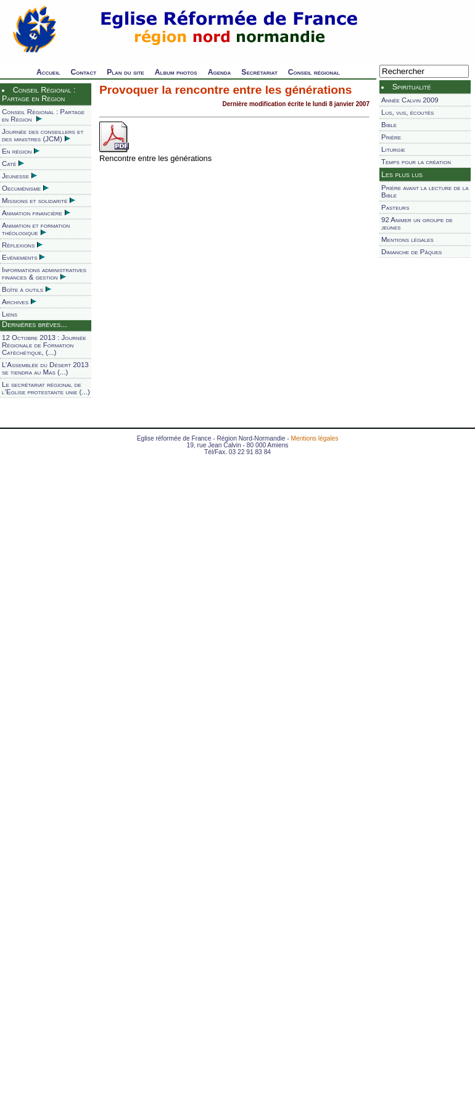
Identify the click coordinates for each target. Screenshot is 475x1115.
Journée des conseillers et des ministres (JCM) (42, 135)
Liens (9, 314)
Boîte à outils (26, 289)
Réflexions (22, 245)
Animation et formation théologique (36, 229)
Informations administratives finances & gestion (44, 273)
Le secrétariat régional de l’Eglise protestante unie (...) (46, 388)
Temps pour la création (416, 161)
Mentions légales (407, 239)
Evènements (23, 257)
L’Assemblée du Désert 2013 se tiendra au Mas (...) (45, 368)
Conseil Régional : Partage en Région (43, 115)
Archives (19, 301)
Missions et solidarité (38, 200)
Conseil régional (314, 72)
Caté (13, 163)
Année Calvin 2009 (410, 100)
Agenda (219, 72)
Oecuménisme (25, 188)
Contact (83, 72)
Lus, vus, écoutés (407, 112)
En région (20, 151)
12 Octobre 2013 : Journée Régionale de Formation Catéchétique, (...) (44, 345)
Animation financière (36, 213)
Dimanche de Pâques (411, 251)
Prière (391, 137)
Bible (389, 124)
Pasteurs (395, 207)
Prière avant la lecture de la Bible (425, 191)
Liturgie (393, 149)
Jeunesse (19, 176)
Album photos (176, 72)
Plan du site (125, 72)
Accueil (48, 72)
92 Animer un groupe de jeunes (417, 223)
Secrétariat (259, 72)
